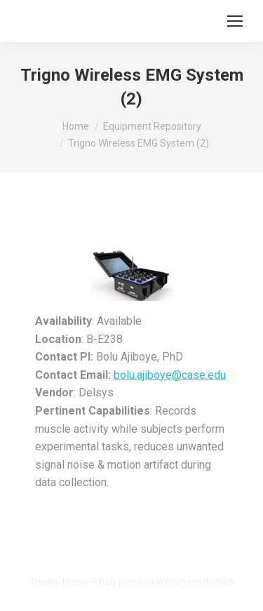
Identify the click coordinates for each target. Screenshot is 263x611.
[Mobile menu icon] (235, 21)
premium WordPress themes (176, 582)
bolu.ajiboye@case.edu (170, 375)
